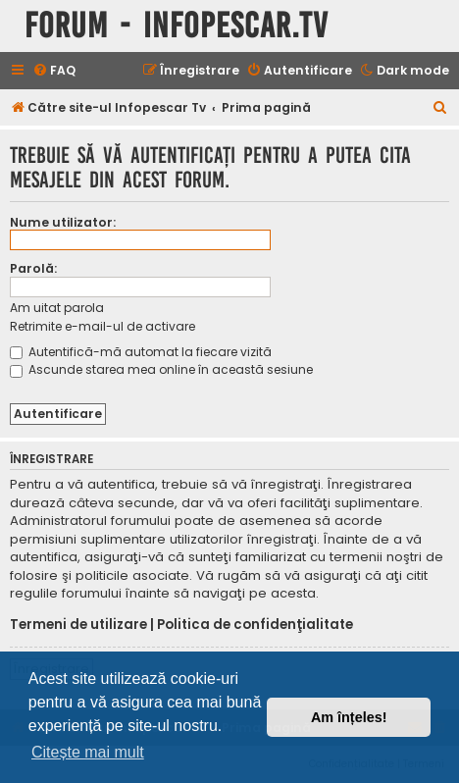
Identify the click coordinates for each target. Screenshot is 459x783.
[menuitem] (54, 71)
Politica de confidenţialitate (255, 625)
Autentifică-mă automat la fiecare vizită (141, 351)
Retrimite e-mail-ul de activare (102, 326)
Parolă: (33, 268)
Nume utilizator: (63, 222)
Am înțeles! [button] (349, 717)
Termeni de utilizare (78, 625)
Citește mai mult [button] (87, 752)
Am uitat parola (57, 307)
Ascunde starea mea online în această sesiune (161, 369)
